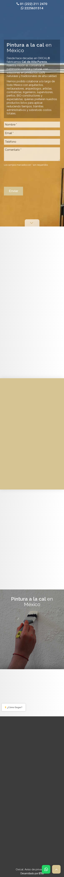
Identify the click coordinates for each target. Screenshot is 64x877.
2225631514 (32, 8)
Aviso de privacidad (36, 869)
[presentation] (30, 175)
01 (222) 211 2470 (32, 4)
